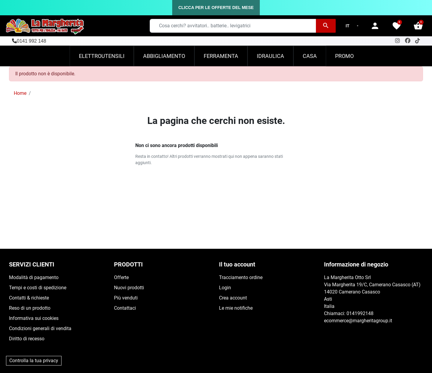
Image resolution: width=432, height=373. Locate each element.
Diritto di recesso (26, 338)
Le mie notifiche (236, 308)
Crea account (233, 298)
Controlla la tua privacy (33, 360)
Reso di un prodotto (29, 308)
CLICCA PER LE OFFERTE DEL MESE (216, 7)
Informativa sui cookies (33, 318)
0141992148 (360, 313)
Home (20, 93)
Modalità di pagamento (33, 277)
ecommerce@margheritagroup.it (358, 320)
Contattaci (125, 308)
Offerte (121, 277)
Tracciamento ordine (240, 277)
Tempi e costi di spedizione (37, 287)
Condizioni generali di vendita (40, 328)
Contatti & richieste (29, 298)
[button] (418, 26)
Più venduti (126, 298)
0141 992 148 (31, 41)
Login (225, 287)
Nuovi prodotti (129, 287)
